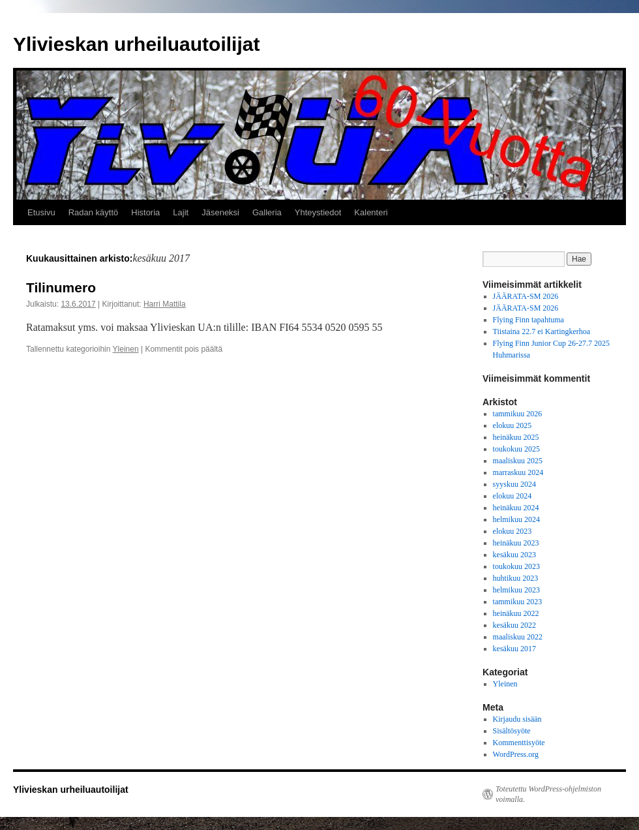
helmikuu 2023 (516, 589)
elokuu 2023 (512, 531)
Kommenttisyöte (519, 742)
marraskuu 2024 (518, 472)
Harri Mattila (164, 304)
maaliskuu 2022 (517, 636)
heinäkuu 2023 (516, 542)
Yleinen (126, 349)
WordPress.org (516, 754)
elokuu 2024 (512, 495)
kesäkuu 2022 (514, 625)
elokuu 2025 (512, 425)
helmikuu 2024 (516, 519)
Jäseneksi (220, 212)
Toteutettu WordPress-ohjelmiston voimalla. (548, 794)
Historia (145, 212)
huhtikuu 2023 (516, 578)
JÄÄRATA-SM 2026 (526, 296)
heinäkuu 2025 (516, 437)
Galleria (267, 212)
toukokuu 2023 (516, 566)
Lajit (180, 212)
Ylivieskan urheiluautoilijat (136, 44)
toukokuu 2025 (516, 448)
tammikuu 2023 (517, 601)
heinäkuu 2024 (516, 507)
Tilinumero (61, 287)
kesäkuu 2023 (514, 554)
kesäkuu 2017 (514, 648)
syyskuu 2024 (514, 484)
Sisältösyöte (512, 730)
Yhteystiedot (318, 212)
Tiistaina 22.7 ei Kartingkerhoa (542, 331)
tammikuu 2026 (517, 413)
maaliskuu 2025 (517, 460)
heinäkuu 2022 (516, 613)
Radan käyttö (93, 212)
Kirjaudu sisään (517, 719)
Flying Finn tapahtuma (528, 319)
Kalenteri (370, 212)
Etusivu (41, 212)
